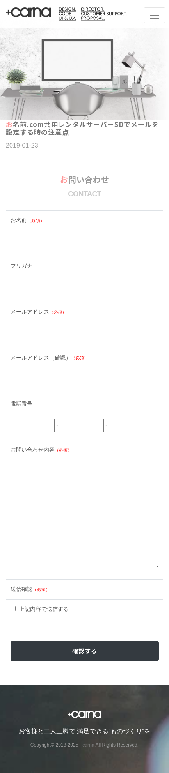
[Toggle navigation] (154, 15)
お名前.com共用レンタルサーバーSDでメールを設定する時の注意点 (82, 128)
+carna (87, 745)
